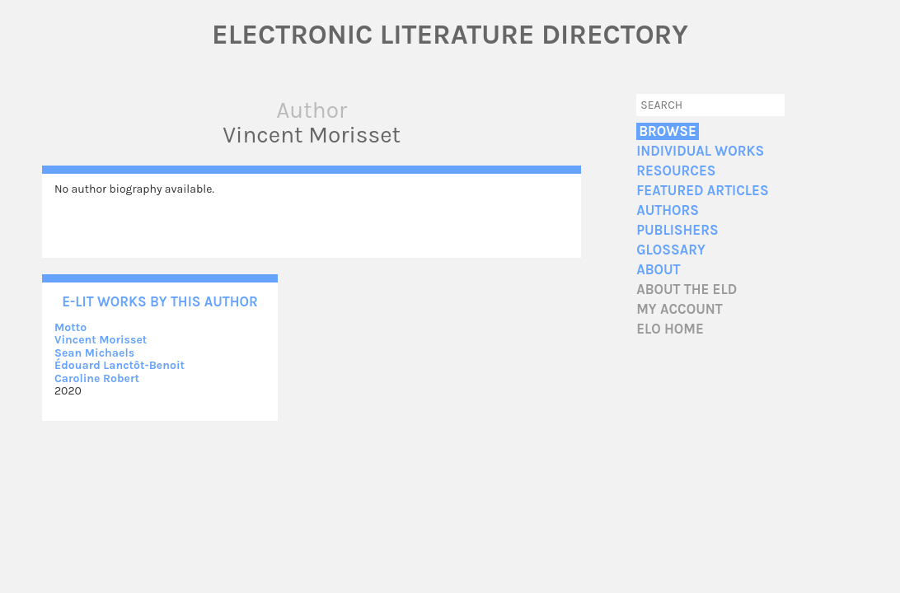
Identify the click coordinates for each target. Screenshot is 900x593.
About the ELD (686, 289)
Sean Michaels (94, 353)
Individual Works (700, 151)
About (658, 270)
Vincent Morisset (100, 340)
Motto (70, 327)
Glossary (670, 250)
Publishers (677, 230)
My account (679, 309)
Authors (667, 210)
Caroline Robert (96, 378)
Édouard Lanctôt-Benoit (119, 365)
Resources (675, 171)
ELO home (670, 329)
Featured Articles (702, 190)
